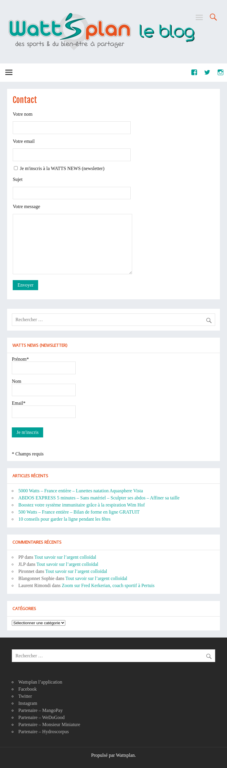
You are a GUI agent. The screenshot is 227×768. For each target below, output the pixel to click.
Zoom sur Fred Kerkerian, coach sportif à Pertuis (108, 585)
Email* (18, 403)
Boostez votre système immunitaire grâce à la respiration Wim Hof (81, 504)
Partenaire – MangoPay (40, 710)
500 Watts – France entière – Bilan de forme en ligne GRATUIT (79, 511)
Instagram (27, 703)
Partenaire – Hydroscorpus (43, 731)
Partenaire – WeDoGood (41, 717)
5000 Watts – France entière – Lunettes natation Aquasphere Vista (80, 490)
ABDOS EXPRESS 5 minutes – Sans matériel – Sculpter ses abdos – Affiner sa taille (98, 497)
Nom (16, 381)
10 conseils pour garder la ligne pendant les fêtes (64, 519)
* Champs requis (28, 453)
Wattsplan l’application (40, 681)
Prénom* (20, 359)
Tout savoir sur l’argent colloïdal (65, 557)
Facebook (27, 689)
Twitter (25, 696)
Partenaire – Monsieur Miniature (49, 724)
